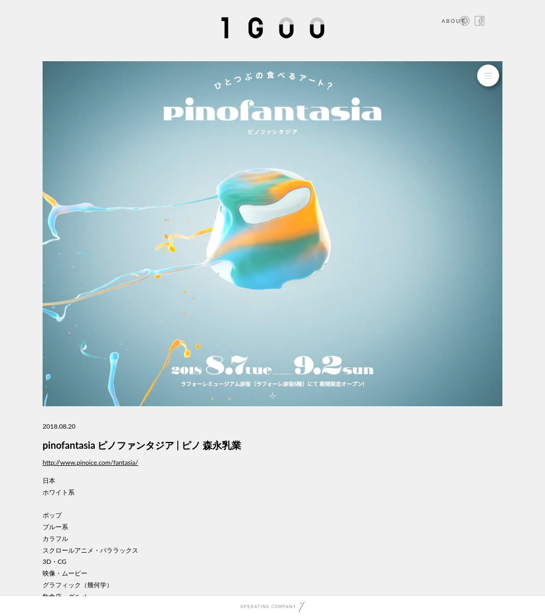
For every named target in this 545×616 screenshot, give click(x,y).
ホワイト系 (59, 492)
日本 (49, 480)
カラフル (55, 539)
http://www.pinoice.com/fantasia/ (90, 462)
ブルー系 (55, 527)
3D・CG (55, 561)
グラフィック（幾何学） (78, 585)
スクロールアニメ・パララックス (90, 550)
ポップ (52, 515)
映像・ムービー (65, 573)
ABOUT (453, 21)
